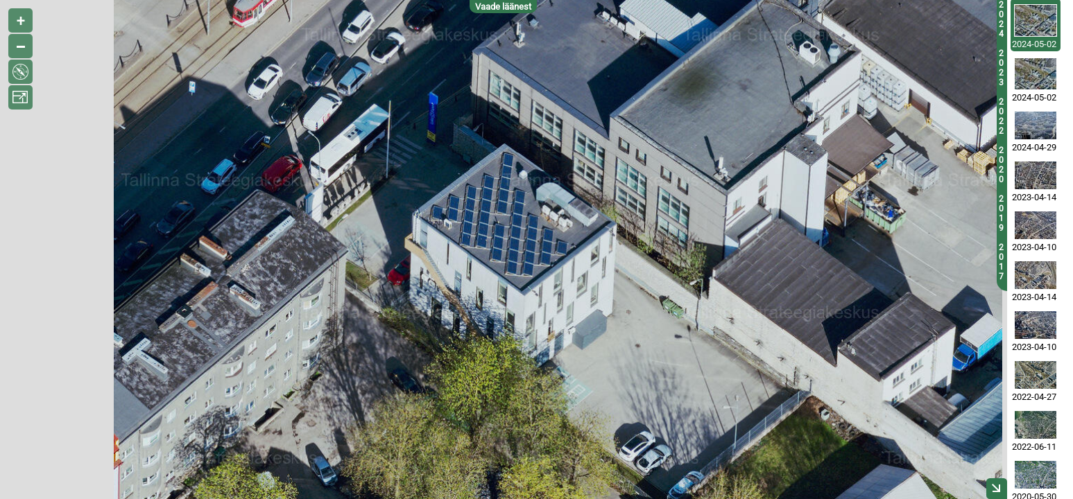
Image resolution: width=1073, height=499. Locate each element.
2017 (1001, 262)
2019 (1001, 213)
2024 (1001, 19)
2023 (1001, 68)
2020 (1001, 165)
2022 (1001, 116)
